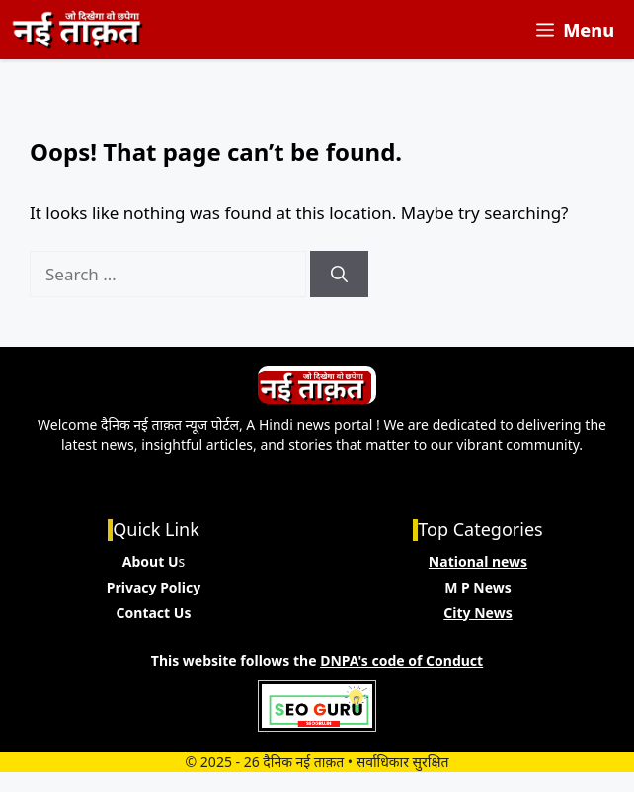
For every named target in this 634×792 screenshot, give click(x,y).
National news (478, 561)
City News (477, 612)
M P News (478, 587)
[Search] (339, 274)
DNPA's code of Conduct (401, 660)
